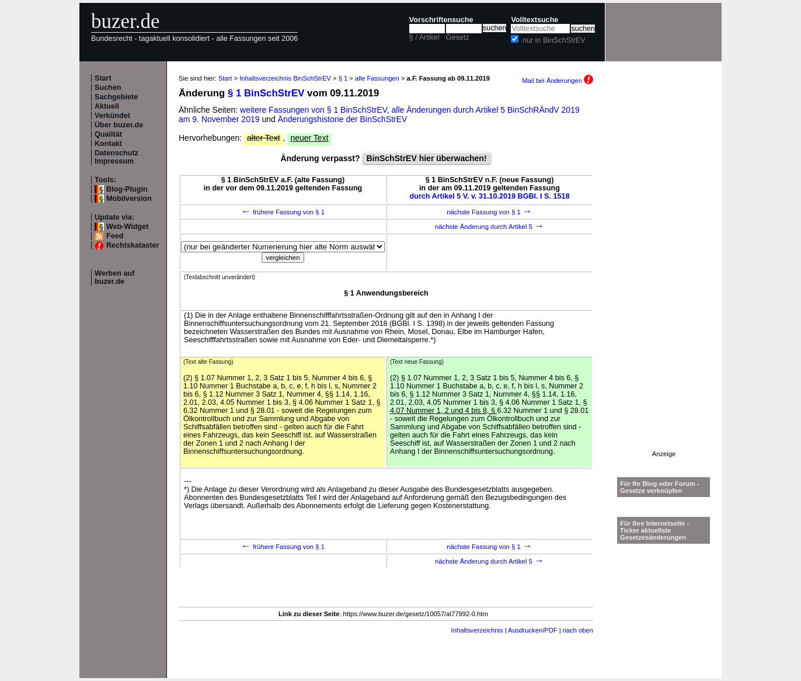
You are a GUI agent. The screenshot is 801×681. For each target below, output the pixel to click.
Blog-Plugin (127, 189)
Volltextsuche (534, 20)
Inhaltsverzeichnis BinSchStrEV (285, 78)
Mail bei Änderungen (557, 80)
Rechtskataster (132, 245)
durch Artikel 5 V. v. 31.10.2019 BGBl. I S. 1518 (490, 196)
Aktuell (107, 106)
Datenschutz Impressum (116, 157)
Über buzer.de (119, 125)
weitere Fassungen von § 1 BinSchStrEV (313, 109)
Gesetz (457, 37)
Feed (114, 236)
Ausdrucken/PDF (533, 630)
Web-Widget (127, 227)
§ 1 (343, 78)
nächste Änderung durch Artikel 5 (489, 226)
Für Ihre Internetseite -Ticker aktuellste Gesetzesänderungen (654, 530)
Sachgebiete (116, 97)
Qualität (108, 134)
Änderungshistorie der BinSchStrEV (343, 119)
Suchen (108, 88)
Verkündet (112, 116)
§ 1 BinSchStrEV (266, 93)
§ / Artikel (424, 37)
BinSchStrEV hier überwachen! (426, 158)
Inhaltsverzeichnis (477, 630)
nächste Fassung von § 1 (489, 212)
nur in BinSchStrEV (554, 40)
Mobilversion (129, 198)
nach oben (578, 630)
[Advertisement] (664, 275)
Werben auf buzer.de (114, 277)
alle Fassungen (377, 78)
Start (103, 78)
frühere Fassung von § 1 (283, 212)
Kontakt (108, 144)
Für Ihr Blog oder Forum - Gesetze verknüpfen (659, 487)
